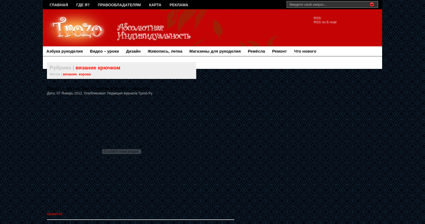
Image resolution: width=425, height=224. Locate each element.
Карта (155, 5)
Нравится (54, 214)
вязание (70, 74)
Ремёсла (256, 51)
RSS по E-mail (325, 22)
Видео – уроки (104, 51)
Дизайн (133, 51)
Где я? (83, 5)
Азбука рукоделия (64, 51)
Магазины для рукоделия (215, 51)
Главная (59, 5)
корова (85, 74)
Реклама (179, 5)
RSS (317, 18)
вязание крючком (97, 68)
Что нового (305, 51)
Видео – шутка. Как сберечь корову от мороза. (99, 88)
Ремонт (279, 51)
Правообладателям (119, 5)
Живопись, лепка (165, 51)
